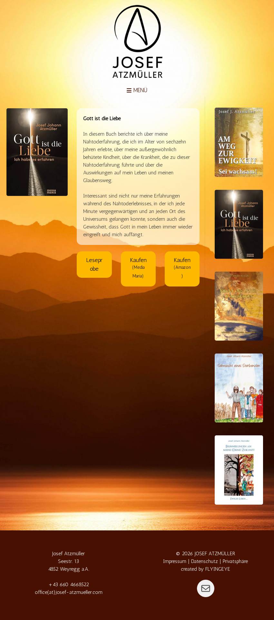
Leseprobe (94, 264)
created (189, 569)
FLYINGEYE (217, 569)
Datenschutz (204, 561)
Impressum (174, 561)
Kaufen (138, 267)
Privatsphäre (235, 561)
